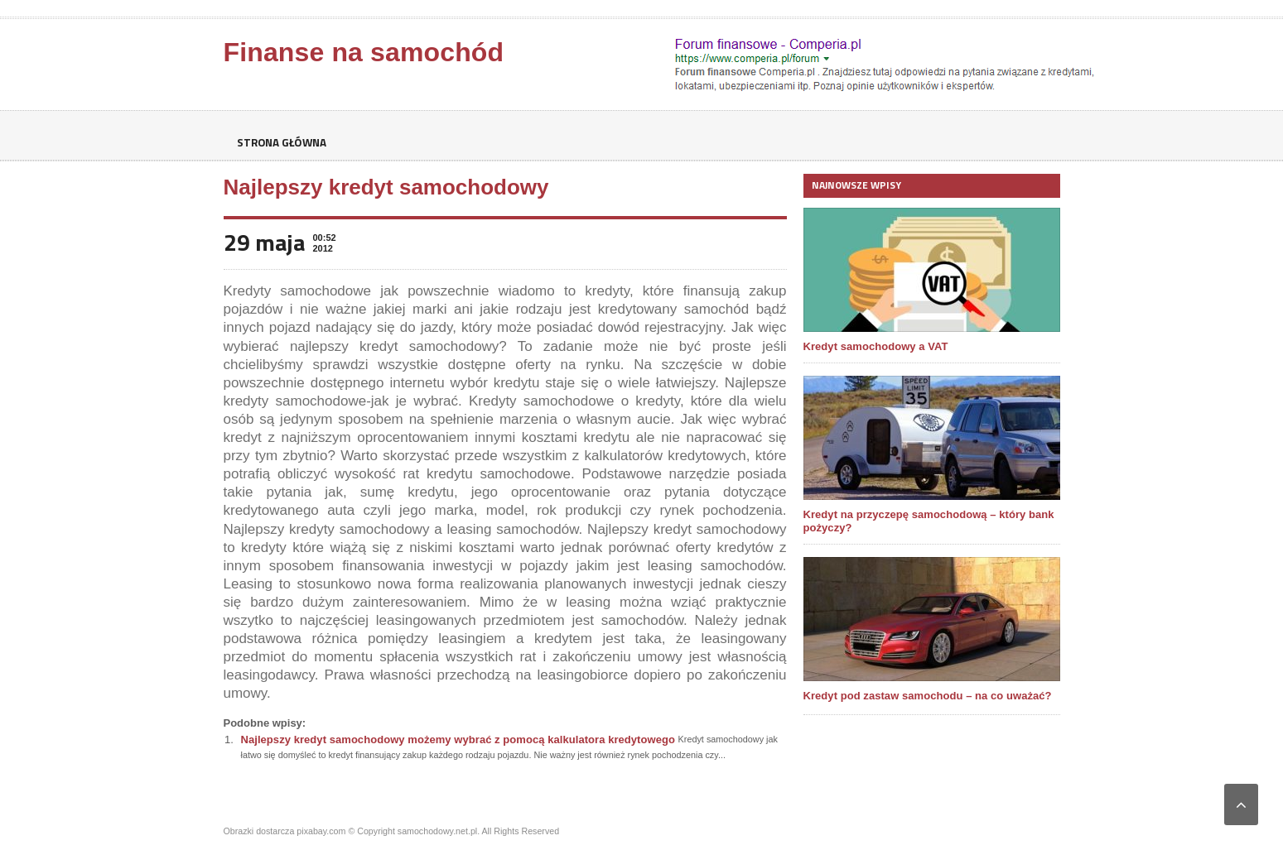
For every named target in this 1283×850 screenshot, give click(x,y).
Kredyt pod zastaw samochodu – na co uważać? (926, 695)
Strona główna (284, 142)
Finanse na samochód (363, 52)
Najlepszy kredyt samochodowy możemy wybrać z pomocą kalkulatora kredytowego (456, 739)
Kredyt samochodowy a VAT (875, 346)
